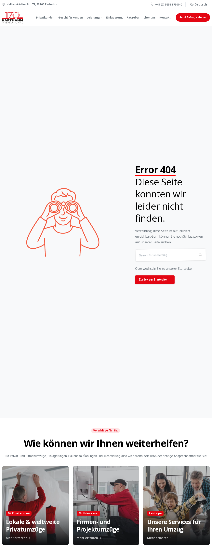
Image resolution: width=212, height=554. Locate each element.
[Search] (166, 260)
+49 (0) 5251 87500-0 (166, 4)
